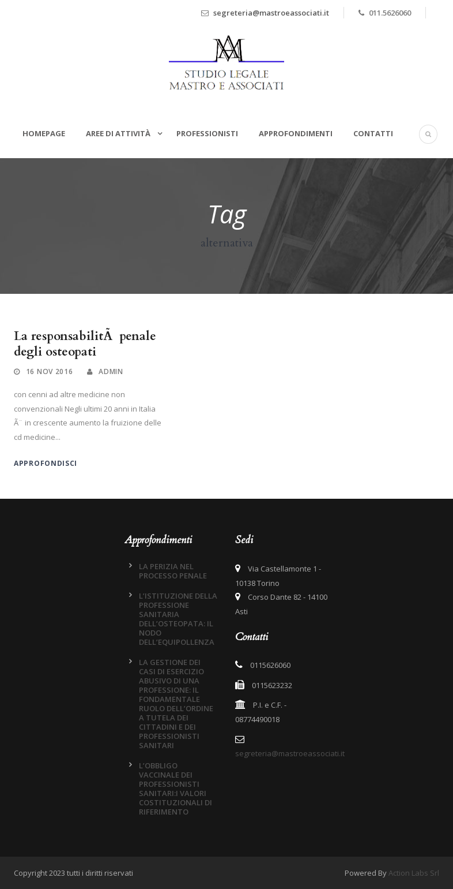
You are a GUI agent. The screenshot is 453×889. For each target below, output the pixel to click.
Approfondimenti (296, 133)
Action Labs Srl (413, 873)
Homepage (43, 133)
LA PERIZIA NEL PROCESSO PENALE (173, 571)
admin (111, 371)
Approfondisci (45, 463)
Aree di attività (119, 133)
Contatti (373, 133)
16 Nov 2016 (49, 371)
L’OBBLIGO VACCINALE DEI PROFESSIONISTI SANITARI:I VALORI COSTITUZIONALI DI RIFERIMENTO (175, 788)
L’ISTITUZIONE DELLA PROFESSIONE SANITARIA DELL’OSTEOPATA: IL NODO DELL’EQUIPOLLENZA (178, 619)
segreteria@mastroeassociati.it (271, 13)
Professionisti (207, 133)
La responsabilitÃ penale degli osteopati (85, 344)
